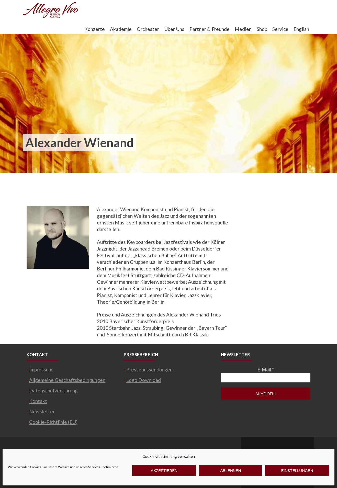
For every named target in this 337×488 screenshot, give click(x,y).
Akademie (121, 29)
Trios (215, 314)
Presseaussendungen (149, 369)
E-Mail (265, 369)
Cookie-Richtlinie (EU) (53, 422)
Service (280, 29)
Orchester (148, 29)
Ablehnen (230, 470)
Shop (262, 29)
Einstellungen (297, 470)
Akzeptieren (164, 470)
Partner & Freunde (209, 29)
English (301, 29)
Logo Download (143, 380)
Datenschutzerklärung (53, 390)
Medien (243, 29)
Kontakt (38, 401)
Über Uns (174, 29)
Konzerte (94, 29)
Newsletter (42, 411)
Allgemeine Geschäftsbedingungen (67, 380)
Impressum (40, 369)
